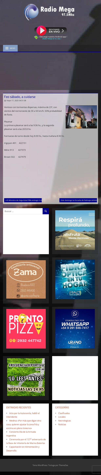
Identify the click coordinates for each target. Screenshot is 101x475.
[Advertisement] (50, 71)
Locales (62, 416)
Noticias (62, 424)
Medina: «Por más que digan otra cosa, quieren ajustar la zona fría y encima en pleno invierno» (23, 424)
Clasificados (64, 413)
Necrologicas (64, 420)
